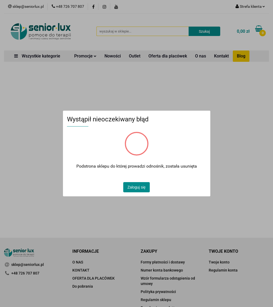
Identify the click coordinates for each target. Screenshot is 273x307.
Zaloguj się (137, 187)
